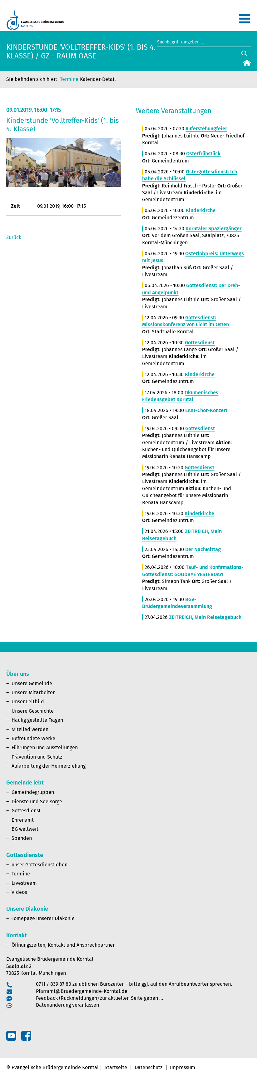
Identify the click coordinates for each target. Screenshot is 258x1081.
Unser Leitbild (28, 702)
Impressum (182, 1067)
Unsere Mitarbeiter (33, 692)
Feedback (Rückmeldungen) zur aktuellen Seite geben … (99, 998)
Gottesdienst (26, 811)
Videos (19, 892)
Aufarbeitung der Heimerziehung (49, 766)
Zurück (13, 237)
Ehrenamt (23, 820)
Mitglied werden (30, 729)
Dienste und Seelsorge (37, 802)
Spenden (22, 838)
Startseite (116, 1067)
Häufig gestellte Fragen (37, 720)
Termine (69, 79)
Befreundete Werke (33, 738)
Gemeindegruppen (33, 792)
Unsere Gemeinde (32, 683)
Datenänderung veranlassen (67, 1005)
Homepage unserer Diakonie (42, 918)
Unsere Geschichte (33, 711)
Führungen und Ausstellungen (45, 747)
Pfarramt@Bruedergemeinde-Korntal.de (81, 991)
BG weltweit (25, 829)
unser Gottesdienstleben (39, 865)
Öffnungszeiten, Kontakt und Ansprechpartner (63, 945)
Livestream (24, 883)
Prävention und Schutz (37, 757)
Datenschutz (148, 1067)
